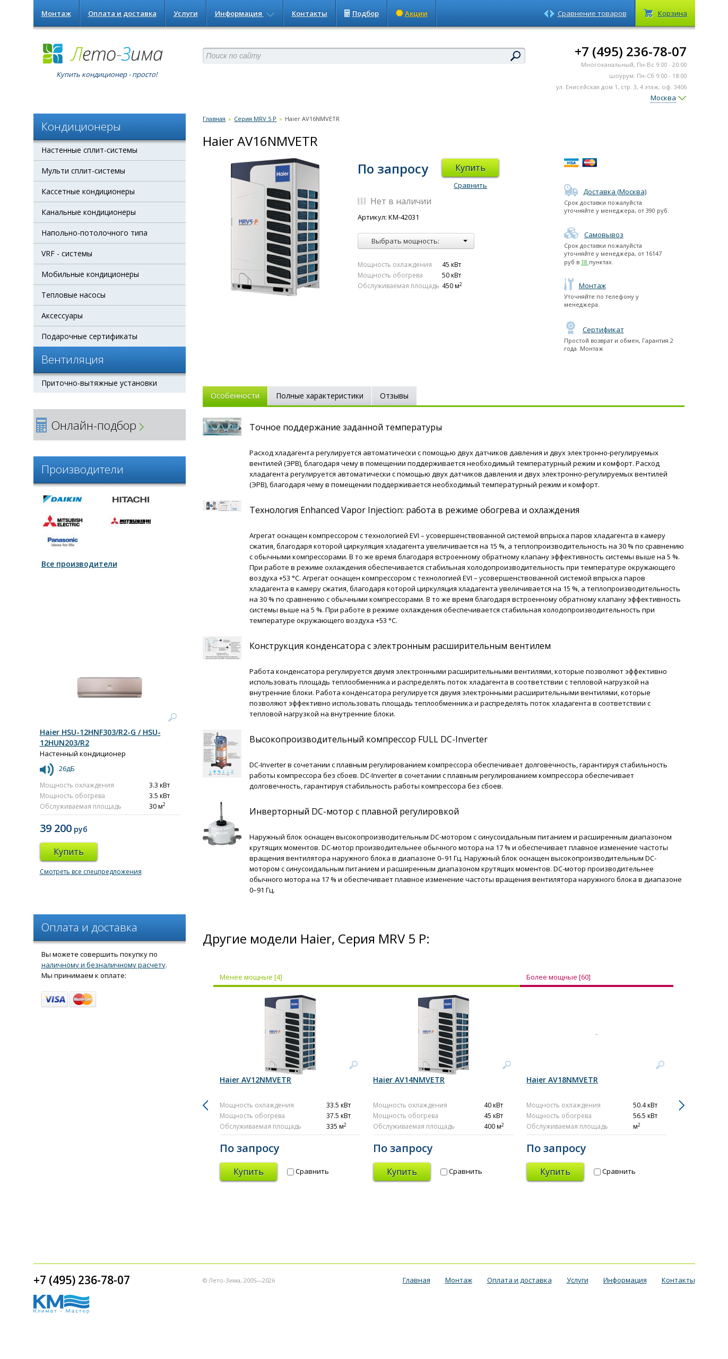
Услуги (186, 13)
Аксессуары (62, 315)
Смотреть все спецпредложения (91, 871)
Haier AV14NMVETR (409, 1080)
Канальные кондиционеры (88, 212)
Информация (245, 13)
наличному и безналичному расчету (103, 965)
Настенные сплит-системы (89, 150)
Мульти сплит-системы (83, 171)
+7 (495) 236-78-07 (631, 51)
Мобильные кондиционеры (90, 274)
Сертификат (594, 329)
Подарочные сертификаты (89, 336)
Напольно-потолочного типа (94, 233)
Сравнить (470, 185)
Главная (214, 119)
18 (585, 262)
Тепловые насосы (73, 295)
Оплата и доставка (122, 13)
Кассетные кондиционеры (88, 191)
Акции (412, 13)
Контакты (309, 13)
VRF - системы (66, 253)
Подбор (361, 13)
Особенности (235, 396)
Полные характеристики (319, 396)
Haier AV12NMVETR (255, 1080)
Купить (470, 168)
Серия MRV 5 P (255, 119)
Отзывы (394, 396)
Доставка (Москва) (605, 191)
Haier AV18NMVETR (562, 1080)
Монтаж (56, 13)
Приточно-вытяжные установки (99, 383)
